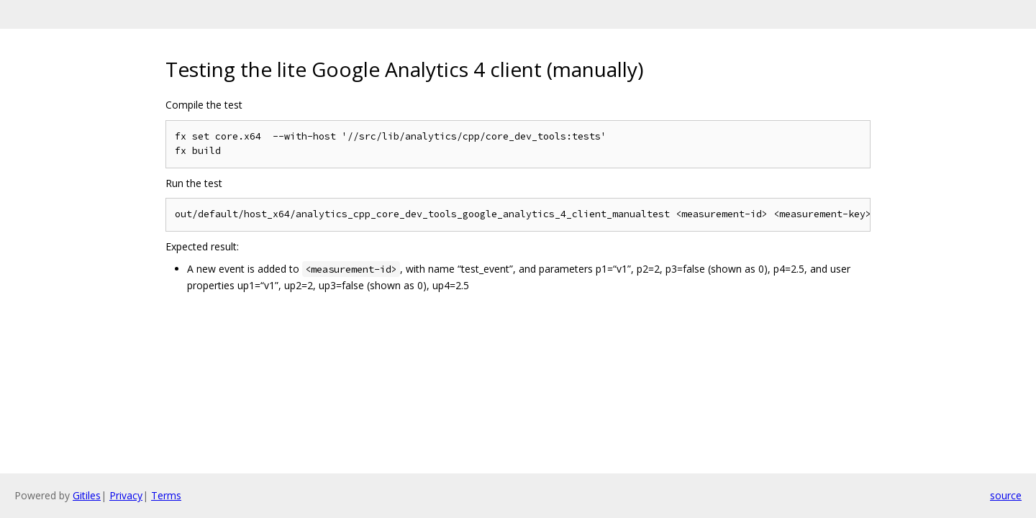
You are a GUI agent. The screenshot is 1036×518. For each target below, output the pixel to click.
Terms (166, 495)
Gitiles (87, 495)
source (1006, 495)
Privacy (125, 495)
